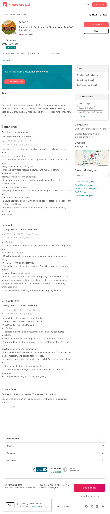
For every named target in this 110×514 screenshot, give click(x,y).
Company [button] (55, 453)
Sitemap (67, 507)
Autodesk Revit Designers (86, 189)
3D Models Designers (84, 182)
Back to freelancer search (14, 14)
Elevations (34, 53)
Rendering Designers (84, 196)
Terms (58, 507)
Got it (10, 505)
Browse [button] (55, 446)
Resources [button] (55, 460)
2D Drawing (22, 53)
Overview (6, 60)
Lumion (45, 53)
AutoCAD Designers (84, 185)
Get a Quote (99, 5)
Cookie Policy (36, 507)
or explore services (89, 496)
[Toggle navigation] (6, 4)
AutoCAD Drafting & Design (90, 112)
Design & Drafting (85, 108)
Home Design (84, 104)
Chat (96, 31)
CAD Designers (82, 192)
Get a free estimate (14, 82)
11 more (82, 116)
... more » (6, 115)
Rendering (55, 53)
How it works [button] (55, 439)
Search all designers (87, 170)
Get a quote (96, 25)
